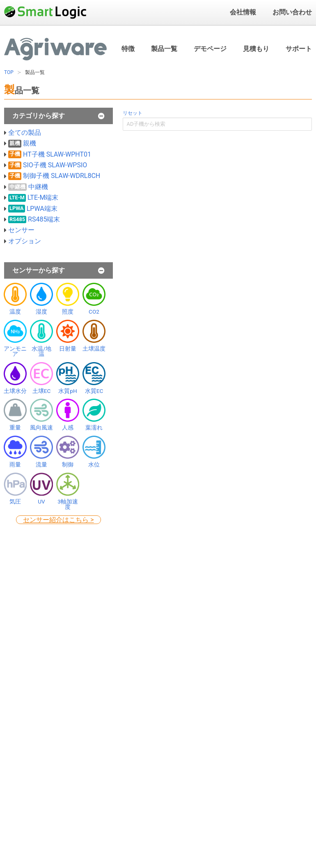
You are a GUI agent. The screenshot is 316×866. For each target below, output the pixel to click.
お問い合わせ (292, 12)
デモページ (210, 49)
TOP (9, 72)
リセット (132, 113)
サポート (299, 49)
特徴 (128, 49)
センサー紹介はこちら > (58, 520)
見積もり (256, 48)
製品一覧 (164, 49)
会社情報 (243, 12)
